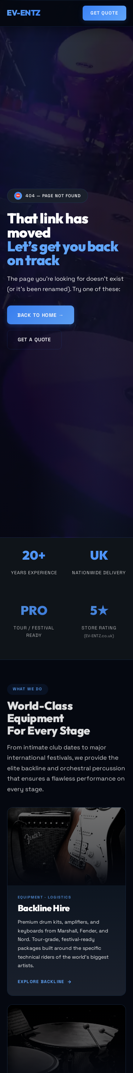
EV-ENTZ (23, 13)
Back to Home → (40, 316)
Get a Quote (34, 340)
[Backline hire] (66, 901)
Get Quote (104, 13)
